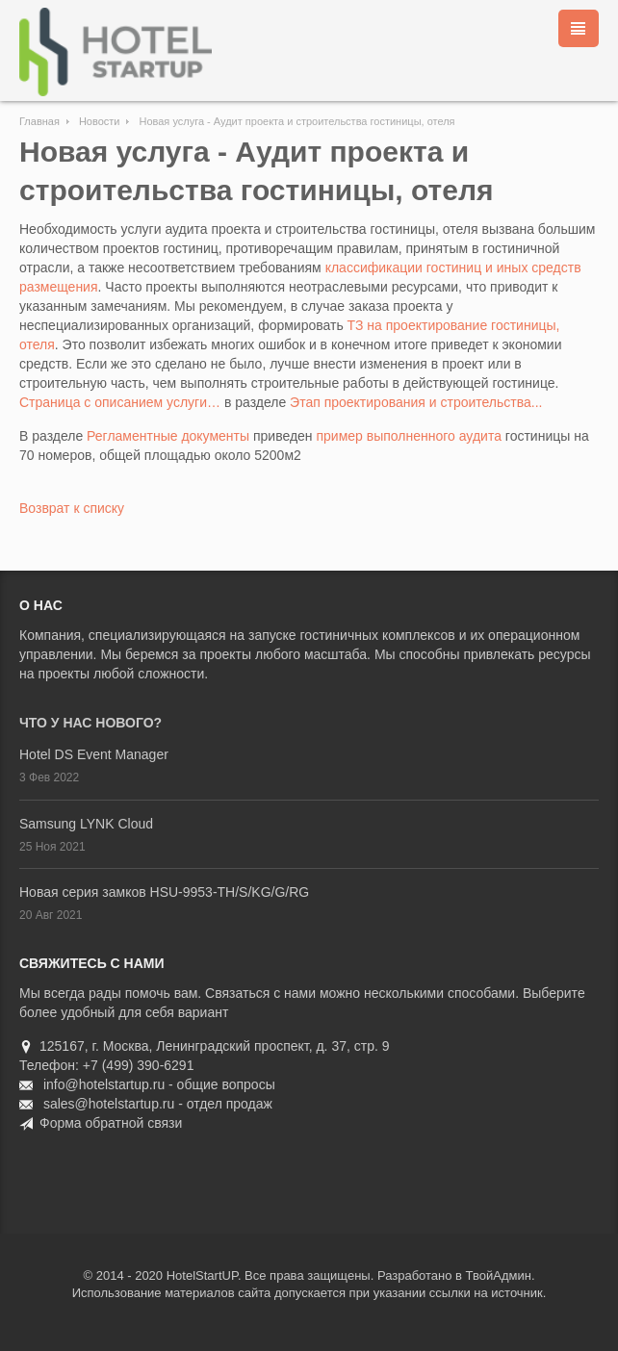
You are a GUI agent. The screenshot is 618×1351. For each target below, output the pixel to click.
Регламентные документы (168, 436)
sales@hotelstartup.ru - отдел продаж (157, 1103)
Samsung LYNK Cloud (86, 823)
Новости (99, 121)
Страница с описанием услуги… (119, 402)
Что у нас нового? (90, 722)
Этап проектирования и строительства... (416, 402)
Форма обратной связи (110, 1123)
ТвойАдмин (498, 1275)
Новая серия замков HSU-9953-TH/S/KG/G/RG (164, 892)
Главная (39, 121)
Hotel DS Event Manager (93, 754)
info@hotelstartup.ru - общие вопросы (159, 1084)
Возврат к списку (71, 508)
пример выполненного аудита (409, 436)
